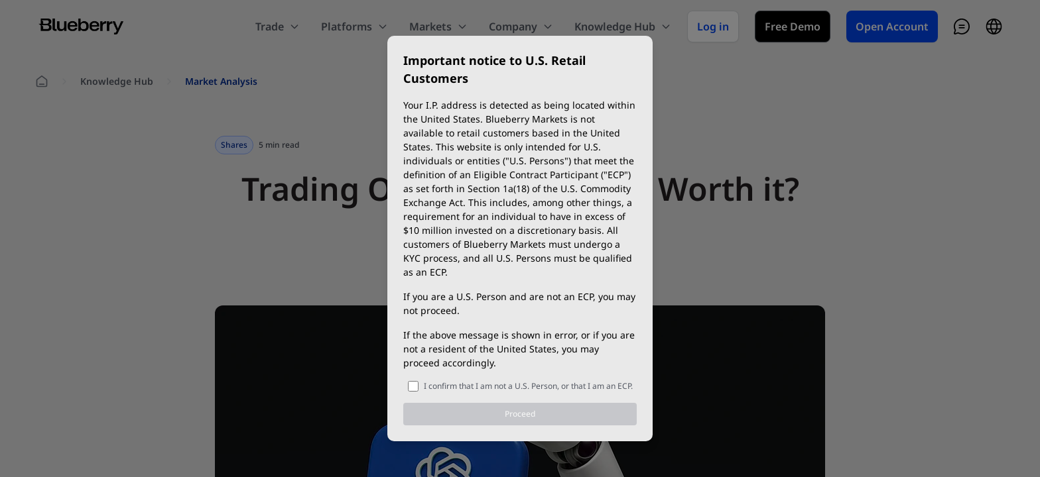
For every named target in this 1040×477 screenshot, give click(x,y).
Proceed (520, 413)
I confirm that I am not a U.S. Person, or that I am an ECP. (528, 386)
